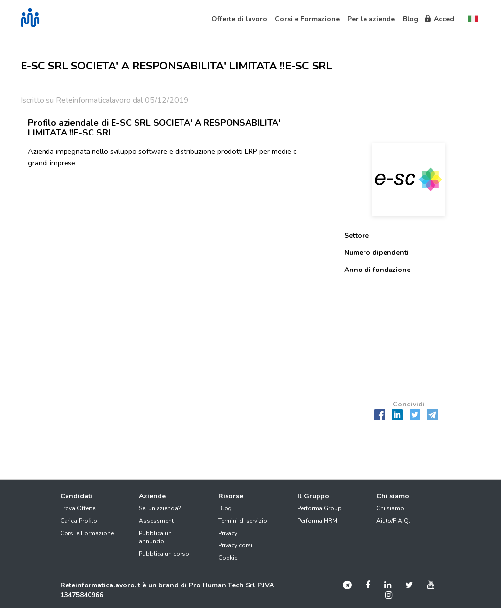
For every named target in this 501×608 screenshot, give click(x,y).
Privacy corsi (235, 545)
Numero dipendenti (376, 252)
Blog (225, 508)
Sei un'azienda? (160, 508)
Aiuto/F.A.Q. (393, 521)
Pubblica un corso (164, 554)
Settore (356, 235)
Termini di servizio (242, 521)
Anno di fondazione (377, 269)
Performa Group (319, 508)
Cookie (227, 558)
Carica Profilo (78, 521)
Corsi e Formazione (87, 533)
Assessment (156, 521)
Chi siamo (390, 508)
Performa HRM (317, 521)
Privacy (227, 533)
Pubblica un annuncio (155, 537)
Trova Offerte (77, 508)
